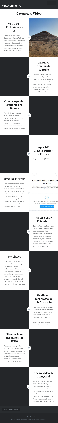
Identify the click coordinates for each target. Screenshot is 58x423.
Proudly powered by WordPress (19, 419)
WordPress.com (42, 419)
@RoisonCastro (11, 5)
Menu (52, 3)
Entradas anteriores (11, 409)
